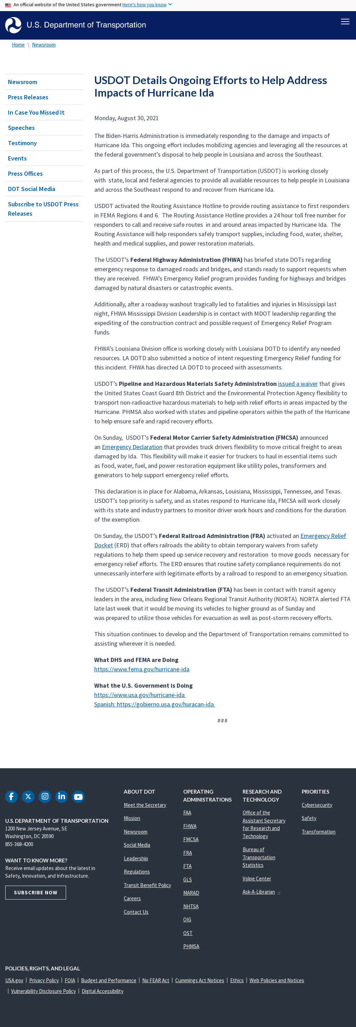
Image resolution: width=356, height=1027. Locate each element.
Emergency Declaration (132, 447)
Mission (132, 818)
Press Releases (28, 97)
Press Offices (25, 173)
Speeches (21, 128)
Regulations (137, 871)
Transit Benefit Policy (147, 885)
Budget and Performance (108, 980)
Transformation (318, 831)
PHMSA (191, 946)
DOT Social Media (31, 189)
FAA (187, 812)
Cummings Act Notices (199, 980)
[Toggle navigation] (345, 21)
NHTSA (191, 906)
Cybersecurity (317, 805)
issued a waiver (298, 384)
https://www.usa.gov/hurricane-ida (140, 695)
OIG (187, 919)
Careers (132, 898)
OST (188, 933)
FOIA (70, 980)
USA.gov (14, 980)
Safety (309, 818)
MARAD (191, 892)
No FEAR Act (155, 980)
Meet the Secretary (145, 805)
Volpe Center (257, 878)
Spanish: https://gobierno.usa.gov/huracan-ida (154, 704)
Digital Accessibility (102, 991)
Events (17, 158)
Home (18, 44)
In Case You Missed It (36, 112)
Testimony (22, 143)
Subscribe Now (35, 892)
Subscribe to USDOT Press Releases (43, 208)
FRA (187, 853)
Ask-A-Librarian (262, 891)
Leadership (136, 858)
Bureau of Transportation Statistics (259, 857)
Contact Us (136, 912)
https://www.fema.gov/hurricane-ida (141, 669)
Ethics (237, 980)
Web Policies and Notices (277, 980)
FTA (187, 866)
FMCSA (191, 839)
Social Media (137, 845)
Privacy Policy (44, 980)
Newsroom (44, 44)
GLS (187, 879)
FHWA (189, 826)
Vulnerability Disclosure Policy (43, 991)
